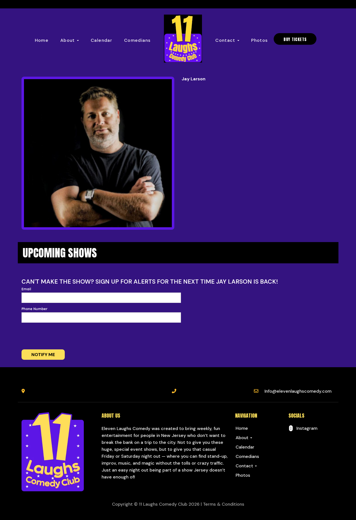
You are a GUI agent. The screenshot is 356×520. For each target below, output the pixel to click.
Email (26, 289)
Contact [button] (227, 40)
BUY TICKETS (295, 39)
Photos (259, 40)
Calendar (101, 40)
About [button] (69, 40)
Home (41, 40)
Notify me (43, 355)
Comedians (137, 40)
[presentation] (59, 336)
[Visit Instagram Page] (303, 428)
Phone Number (34, 309)
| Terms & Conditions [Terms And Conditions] (222, 504)
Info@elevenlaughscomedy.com (298, 391)
